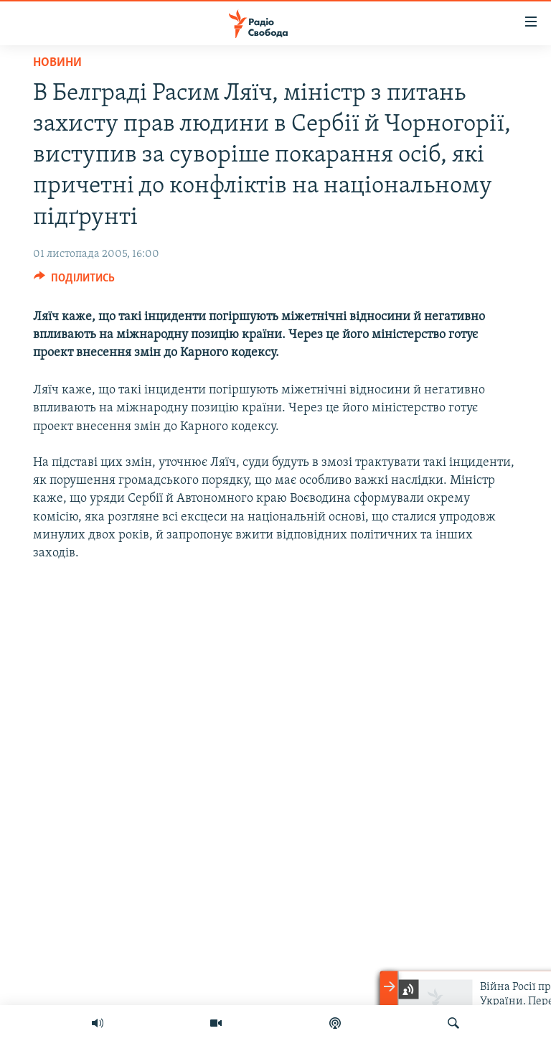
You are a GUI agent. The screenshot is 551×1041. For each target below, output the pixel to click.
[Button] (74, 281)
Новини (57, 63)
